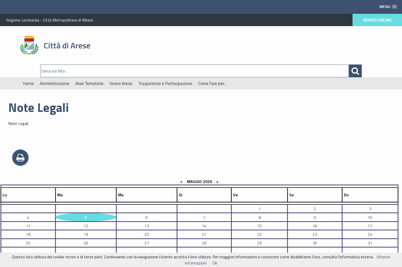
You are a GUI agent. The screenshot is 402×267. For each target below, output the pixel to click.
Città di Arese (67, 45)
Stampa (20, 158)
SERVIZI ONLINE (377, 20)
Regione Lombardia (22, 20)
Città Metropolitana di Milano (68, 20)
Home (28, 83)
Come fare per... (212, 83)
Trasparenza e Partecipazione (165, 83)
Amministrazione (54, 83)
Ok (215, 263)
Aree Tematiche (89, 83)
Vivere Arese (120, 83)
